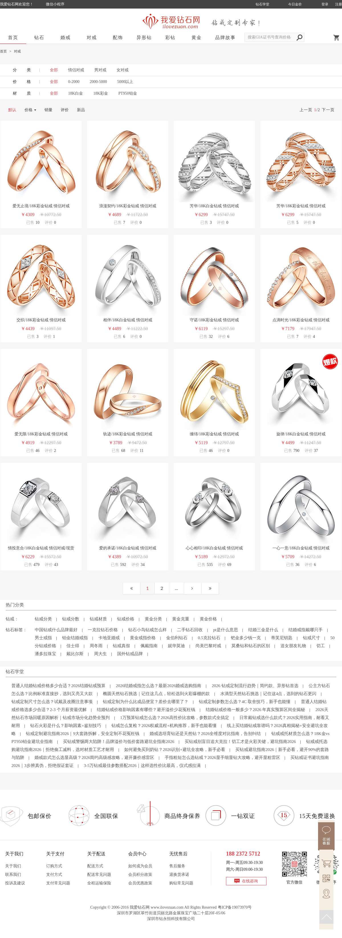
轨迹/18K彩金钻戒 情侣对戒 (127, 434)
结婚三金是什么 (263, 630)
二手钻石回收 (190, 630)
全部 (54, 82)
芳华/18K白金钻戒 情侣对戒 (214, 206)
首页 (13, 37)
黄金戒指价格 (143, 638)
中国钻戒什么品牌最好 (56, 630)
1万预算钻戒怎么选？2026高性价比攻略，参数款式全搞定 (174, 717)
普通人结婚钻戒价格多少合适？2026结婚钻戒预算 (58, 685)
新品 (81, 110)
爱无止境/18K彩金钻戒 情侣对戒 (41, 206)
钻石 (39, 37)
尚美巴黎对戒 (208, 645)
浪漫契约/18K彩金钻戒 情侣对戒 (127, 206)
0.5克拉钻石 (209, 638)
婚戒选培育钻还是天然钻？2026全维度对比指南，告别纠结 (205, 733)
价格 (28, 110)
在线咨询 (250, 881)
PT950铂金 (127, 93)
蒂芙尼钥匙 (281, 638)
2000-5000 (98, 82)
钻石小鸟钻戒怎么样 (147, 630)
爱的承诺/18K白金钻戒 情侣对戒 (127, 548)
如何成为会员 (140, 866)
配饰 (118, 37)
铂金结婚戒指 (75, 638)
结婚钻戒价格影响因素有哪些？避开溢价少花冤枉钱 (146, 709)
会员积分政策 (140, 874)
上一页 (306, 110)
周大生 (100, 653)
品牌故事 (225, 37)
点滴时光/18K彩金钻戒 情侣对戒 (300, 320)
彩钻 (170, 37)
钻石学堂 (262, 4)
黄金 (197, 37)
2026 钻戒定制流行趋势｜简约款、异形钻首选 (255, 685)
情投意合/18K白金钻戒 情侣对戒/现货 (41, 548)
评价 (65, 110)
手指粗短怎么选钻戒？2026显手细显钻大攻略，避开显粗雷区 (222, 757)
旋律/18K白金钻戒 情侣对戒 (300, 434)
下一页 (328, 110)
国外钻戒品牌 (130, 653)
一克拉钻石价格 (103, 630)
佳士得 (72, 645)
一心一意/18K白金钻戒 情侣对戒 (300, 548)
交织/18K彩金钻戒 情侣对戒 (41, 320)
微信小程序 (55, 4)
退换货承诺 (179, 874)
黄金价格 (208, 619)
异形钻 (144, 37)
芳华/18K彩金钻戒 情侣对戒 (300, 206)
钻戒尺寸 (311, 638)
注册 (338, 4)
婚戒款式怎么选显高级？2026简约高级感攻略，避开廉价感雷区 (94, 757)
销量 (48, 110)
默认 (12, 110)
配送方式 (95, 866)
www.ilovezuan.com (167, 907)
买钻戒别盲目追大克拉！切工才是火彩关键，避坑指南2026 (240, 741)
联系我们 (13, 874)
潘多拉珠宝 (45, 653)
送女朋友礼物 (293, 645)
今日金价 (295, 4)
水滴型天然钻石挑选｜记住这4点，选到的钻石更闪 (268, 693)
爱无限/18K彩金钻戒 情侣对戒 (41, 434)
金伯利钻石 (177, 638)
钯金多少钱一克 (246, 638)
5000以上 (125, 82)
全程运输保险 (99, 883)
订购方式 (54, 866)
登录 (324, 4)
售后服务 (177, 866)
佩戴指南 (149, 645)
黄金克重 (180, 619)
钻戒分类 (43, 619)
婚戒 (65, 37)
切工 (320, 645)
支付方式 (54, 874)
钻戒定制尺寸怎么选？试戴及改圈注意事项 (52, 701)
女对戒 (123, 70)
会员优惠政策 (140, 883)
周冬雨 (96, 645)
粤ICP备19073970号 (235, 907)
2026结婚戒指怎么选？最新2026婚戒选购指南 (158, 685)
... (176, 588)
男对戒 (100, 70)
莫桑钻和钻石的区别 (250, 645)
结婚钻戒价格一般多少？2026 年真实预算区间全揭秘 (255, 709)
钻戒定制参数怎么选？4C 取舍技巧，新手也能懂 (244, 701)
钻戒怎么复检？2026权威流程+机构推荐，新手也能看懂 (163, 725)
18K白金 (75, 93)
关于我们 (13, 866)
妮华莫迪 (176, 645)
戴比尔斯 (75, 653)
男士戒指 (43, 638)
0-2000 (74, 82)
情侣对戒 (76, 70)
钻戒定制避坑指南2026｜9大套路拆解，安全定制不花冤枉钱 (82, 733)
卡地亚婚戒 (109, 638)
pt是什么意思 (225, 630)
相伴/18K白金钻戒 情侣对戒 (127, 320)
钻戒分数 (70, 619)
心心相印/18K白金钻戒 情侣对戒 (214, 548)
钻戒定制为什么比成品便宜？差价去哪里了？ (145, 701)
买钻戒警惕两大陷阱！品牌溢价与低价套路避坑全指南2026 (118, 741)
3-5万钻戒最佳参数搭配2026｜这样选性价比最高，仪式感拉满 (142, 765)
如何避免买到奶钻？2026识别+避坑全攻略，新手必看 (174, 749)
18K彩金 (100, 93)
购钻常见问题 (181, 883)
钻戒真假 (121, 645)
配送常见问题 (99, 874)
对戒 (92, 37)
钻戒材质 (98, 619)
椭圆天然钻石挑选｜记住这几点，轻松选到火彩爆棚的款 (156, 693)
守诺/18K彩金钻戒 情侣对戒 (214, 320)
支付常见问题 (58, 883)
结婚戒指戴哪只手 (305, 630)
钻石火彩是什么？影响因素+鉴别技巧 (65, 725)
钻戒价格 (125, 619)
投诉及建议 (15, 883)
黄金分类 (153, 619)
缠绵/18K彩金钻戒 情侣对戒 (214, 434)
